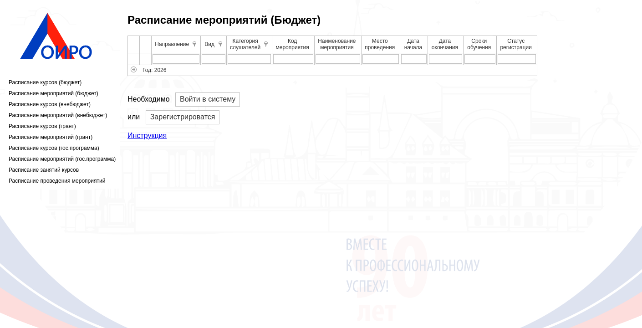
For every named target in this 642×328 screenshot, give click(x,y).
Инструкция (147, 135)
